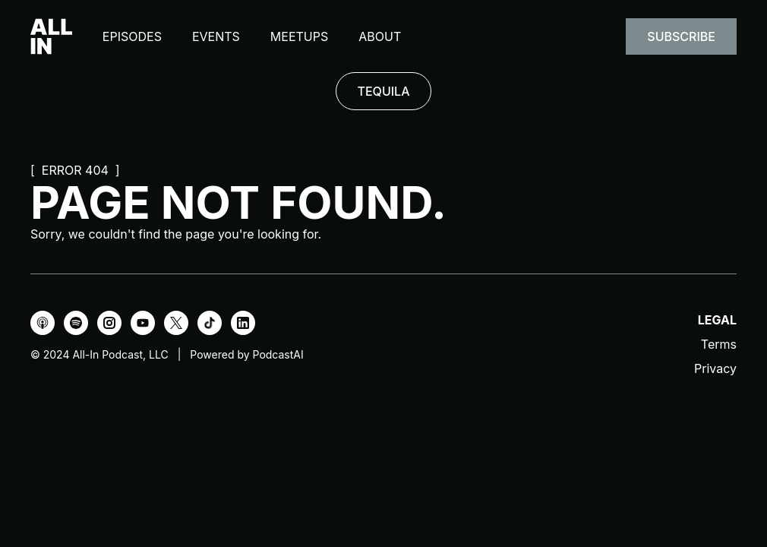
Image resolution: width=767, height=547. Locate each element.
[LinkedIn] (243, 323)
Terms (719, 344)
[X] (176, 323)
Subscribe (681, 36)
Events (216, 36)
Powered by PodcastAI (246, 354)
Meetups (299, 36)
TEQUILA (384, 91)
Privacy (715, 368)
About (379, 36)
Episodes (132, 36)
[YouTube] (143, 323)
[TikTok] (209, 323)
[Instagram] (109, 323)
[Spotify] (76, 323)
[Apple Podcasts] (42, 323)
